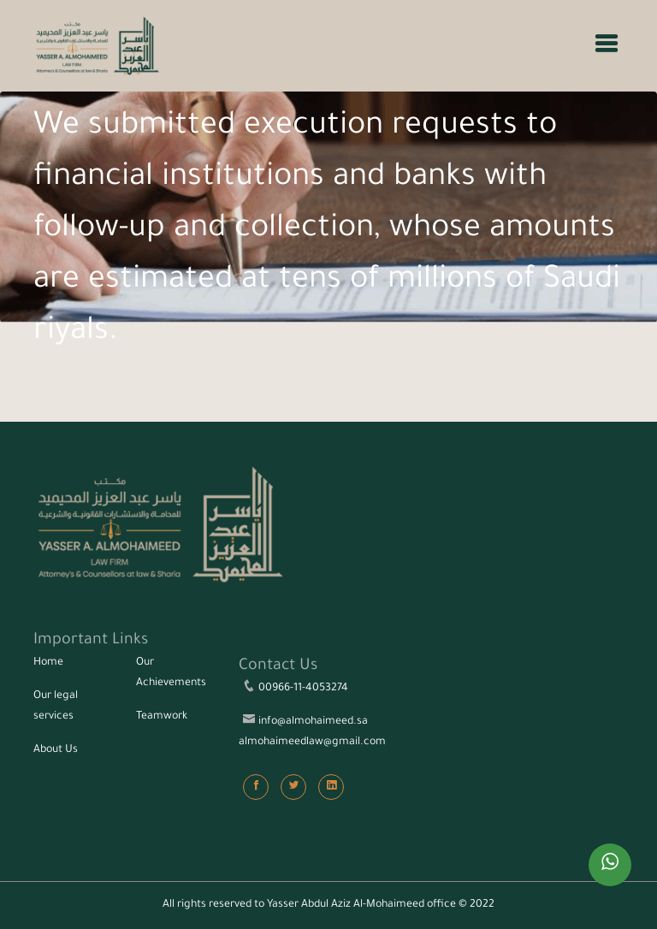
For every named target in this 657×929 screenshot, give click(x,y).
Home (48, 663)
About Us (55, 750)
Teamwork (161, 717)
